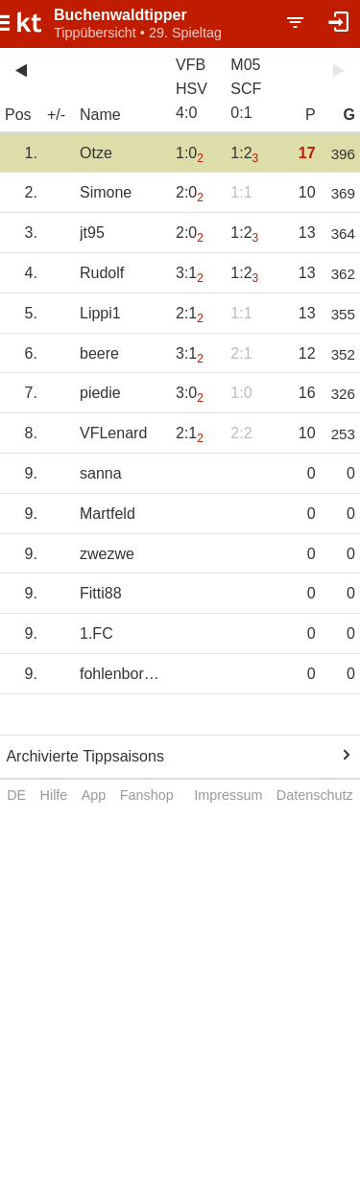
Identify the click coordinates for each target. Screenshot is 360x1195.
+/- (56, 114)
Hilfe (54, 795)
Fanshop (147, 795)
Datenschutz (314, 795)
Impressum (228, 795)
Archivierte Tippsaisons (85, 756)
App (94, 795)
